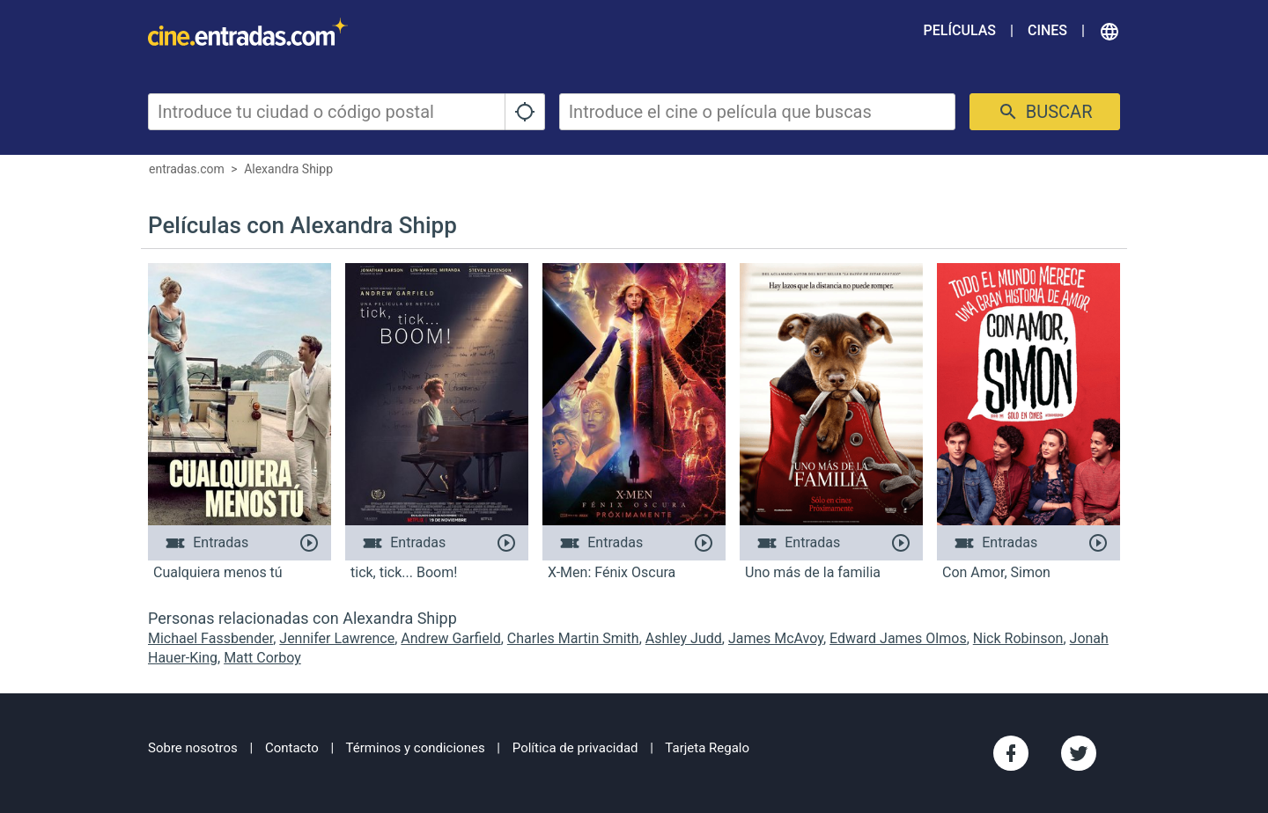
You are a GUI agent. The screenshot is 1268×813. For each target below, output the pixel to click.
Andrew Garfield (450, 638)
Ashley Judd (683, 638)
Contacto (292, 748)
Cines (1047, 30)
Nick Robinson (1018, 638)
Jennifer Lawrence (336, 638)
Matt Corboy (262, 657)
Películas (960, 30)
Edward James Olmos (898, 638)
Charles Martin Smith (573, 638)
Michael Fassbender (210, 638)
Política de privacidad (575, 748)
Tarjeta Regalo (707, 748)
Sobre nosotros (193, 748)
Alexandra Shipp (288, 169)
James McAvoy (775, 638)
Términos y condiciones (415, 748)
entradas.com (187, 169)
